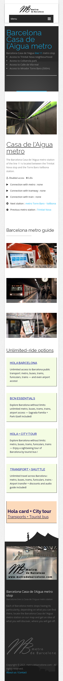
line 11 (38, 53)
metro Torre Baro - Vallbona (40, 203)
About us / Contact (16, 672)
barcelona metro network (31, 9)
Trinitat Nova (44, 209)
